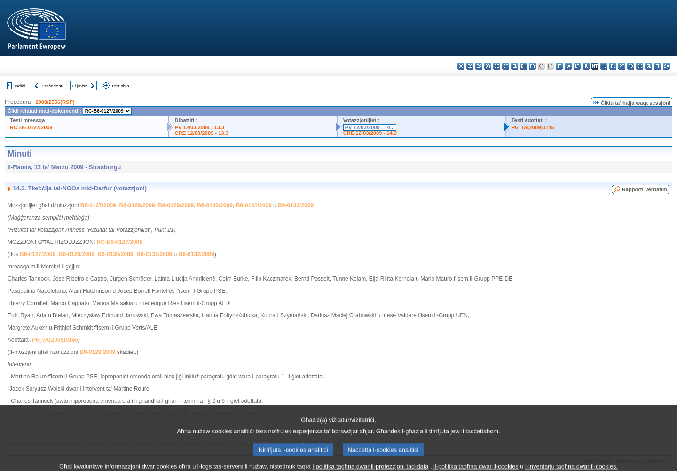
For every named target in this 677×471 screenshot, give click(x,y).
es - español (469, 66)
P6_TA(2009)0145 (533, 127)
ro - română (630, 66)
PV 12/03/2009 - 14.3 (370, 127)
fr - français (532, 66)
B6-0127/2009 (98, 205)
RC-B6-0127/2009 (31, 127)
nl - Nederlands (603, 66)
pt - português (621, 66)
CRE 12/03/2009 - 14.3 (370, 133)
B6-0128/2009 (137, 205)
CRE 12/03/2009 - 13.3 (201, 133)
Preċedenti (52, 85)
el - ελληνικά (514, 66)
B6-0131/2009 (254, 205)
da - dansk (487, 66)
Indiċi (20, 85)
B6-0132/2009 (296, 205)
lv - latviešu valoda (568, 66)
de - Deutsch (496, 66)
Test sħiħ (120, 85)
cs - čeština (478, 66)
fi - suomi (657, 66)
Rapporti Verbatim (644, 189)
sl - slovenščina (648, 66)
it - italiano (559, 66)
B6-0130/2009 (215, 205)
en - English (523, 66)
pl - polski (612, 66)
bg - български (460, 66)
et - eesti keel (505, 66)
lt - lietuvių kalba (577, 66)
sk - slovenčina (639, 66)
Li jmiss (79, 85)
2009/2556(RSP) (54, 102)
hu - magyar (586, 66)
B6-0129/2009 (176, 205)
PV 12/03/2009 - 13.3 (199, 127)
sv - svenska (666, 66)
